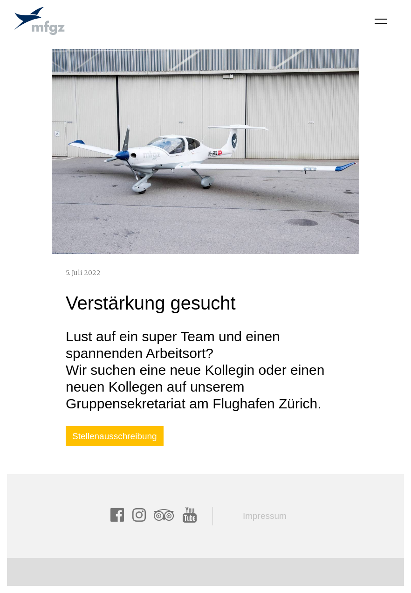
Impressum (265, 516)
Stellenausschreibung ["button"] (114, 436)
